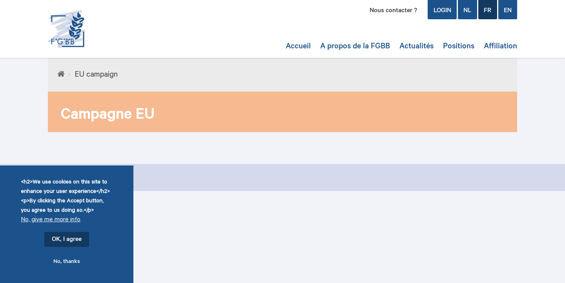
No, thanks (66, 263)
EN (508, 11)
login (442, 11)
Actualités (416, 47)
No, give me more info (50, 221)
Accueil (298, 47)
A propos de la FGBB (355, 47)
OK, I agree (67, 240)
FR (487, 11)
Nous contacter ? (393, 11)
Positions (458, 47)
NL (467, 11)
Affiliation (500, 47)
